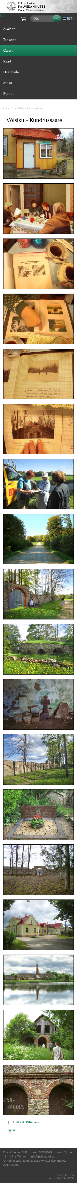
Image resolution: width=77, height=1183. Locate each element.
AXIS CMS (61, 1178)
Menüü (5, 15)
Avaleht (9, 29)
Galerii (7, 108)
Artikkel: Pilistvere (25, 1122)
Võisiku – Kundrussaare (29, 108)
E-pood (9, 93)
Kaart (7, 61)
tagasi (11, 1130)
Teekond (9, 39)
